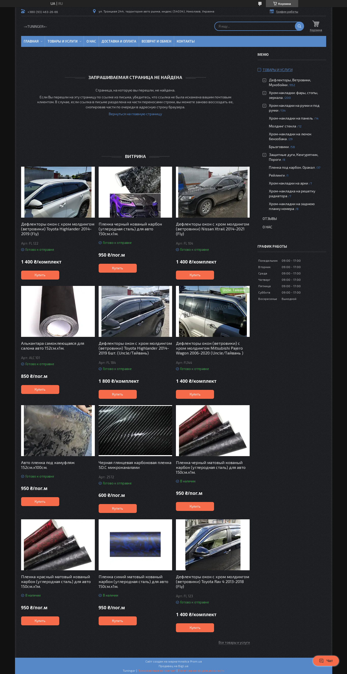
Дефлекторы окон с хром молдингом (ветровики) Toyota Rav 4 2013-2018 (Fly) (212, 581)
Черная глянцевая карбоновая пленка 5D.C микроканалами (135, 465)
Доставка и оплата (118, 41)
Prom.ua (196, 661)
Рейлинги (277, 175)
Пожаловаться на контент (157, 670)
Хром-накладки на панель (291, 118)
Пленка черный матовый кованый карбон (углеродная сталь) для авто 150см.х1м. (211, 467)
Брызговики (279, 146)
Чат (326, 660)
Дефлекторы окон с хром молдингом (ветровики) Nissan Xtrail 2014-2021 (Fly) (212, 228)
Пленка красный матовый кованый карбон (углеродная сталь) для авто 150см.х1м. (56, 581)
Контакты (186, 41)
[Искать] (299, 26)
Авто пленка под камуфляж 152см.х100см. (47, 465)
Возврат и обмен (156, 41)
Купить (40, 275)
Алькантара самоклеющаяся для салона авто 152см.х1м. (52, 345)
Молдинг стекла (282, 126)
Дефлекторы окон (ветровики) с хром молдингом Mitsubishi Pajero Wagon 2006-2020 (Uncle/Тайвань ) (209, 348)
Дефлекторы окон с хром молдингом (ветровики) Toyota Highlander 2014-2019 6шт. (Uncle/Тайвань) (135, 348)
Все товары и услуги (234, 642)
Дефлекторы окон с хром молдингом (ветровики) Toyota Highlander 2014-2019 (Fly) (57, 228)
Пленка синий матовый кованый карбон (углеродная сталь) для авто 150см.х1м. (133, 581)
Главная (31, 41)
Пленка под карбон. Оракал (292, 167)
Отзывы (270, 218)
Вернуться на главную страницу (135, 114)
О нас (91, 41)
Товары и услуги (63, 41)
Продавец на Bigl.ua (173, 666)
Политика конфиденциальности (201, 670)
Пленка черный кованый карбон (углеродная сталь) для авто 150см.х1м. (130, 228)
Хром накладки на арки (288, 183)
